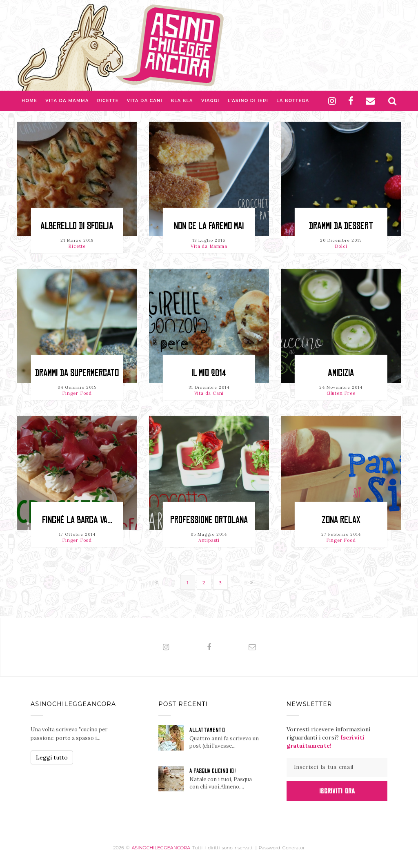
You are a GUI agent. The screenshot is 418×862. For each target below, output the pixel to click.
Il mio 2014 (208, 373)
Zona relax (341, 520)
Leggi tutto (52, 757)
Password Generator (282, 848)
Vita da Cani (144, 100)
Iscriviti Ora (337, 791)
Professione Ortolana (209, 520)
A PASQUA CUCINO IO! (212, 771)
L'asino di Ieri (248, 100)
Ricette (108, 100)
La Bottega (292, 100)
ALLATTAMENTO (207, 730)
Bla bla (182, 100)
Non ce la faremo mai (209, 226)
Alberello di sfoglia (76, 226)
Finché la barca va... (77, 520)
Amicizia (341, 373)
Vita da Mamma (67, 100)
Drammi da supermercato (77, 373)
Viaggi (210, 100)
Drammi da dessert (341, 226)
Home (29, 100)
